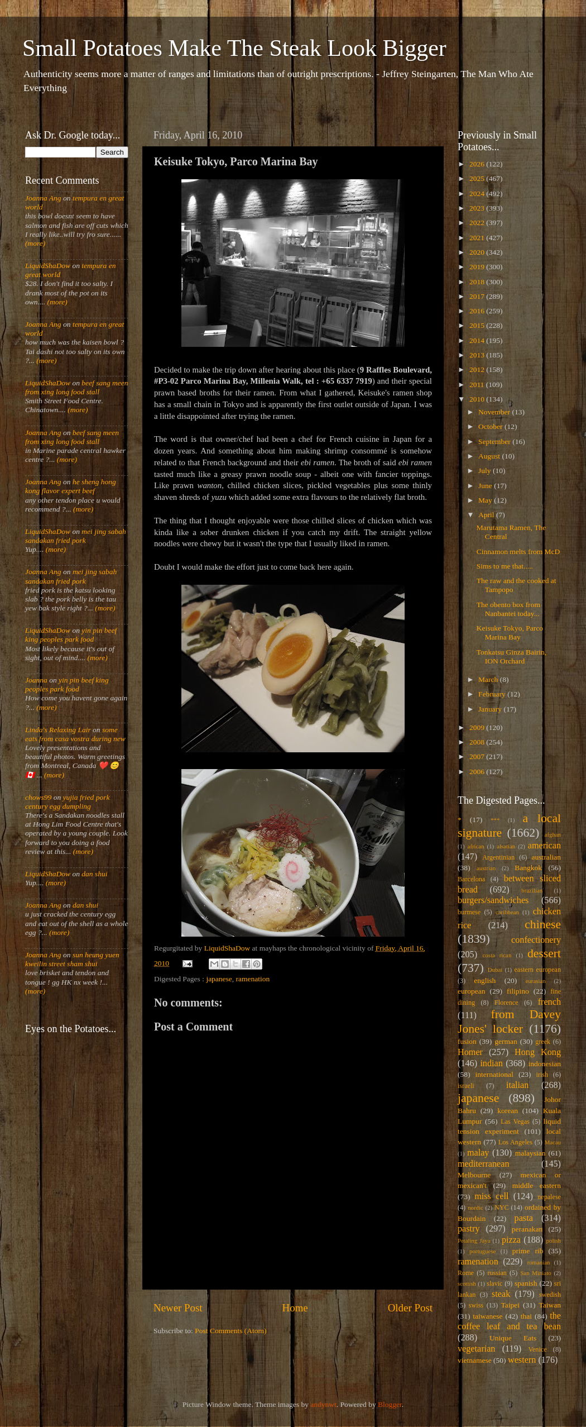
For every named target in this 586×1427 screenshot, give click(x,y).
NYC (501, 1207)
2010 (477, 399)
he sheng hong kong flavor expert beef (70, 486)
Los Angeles (515, 1142)
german (505, 1041)
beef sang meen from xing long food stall (76, 387)
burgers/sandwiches (493, 900)
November (495, 412)
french (549, 1002)
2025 (477, 178)
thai (526, 1316)
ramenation (253, 979)
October (491, 426)
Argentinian (498, 857)
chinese (543, 924)
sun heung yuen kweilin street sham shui (72, 959)
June (486, 485)
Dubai (495, 969)
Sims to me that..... (505, 566)
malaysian (530, 1153)
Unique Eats (512, 1338)
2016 (477, 311)
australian (546, 857)
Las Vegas (515, 1121)
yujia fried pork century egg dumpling (67, 801)
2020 (477, 252)
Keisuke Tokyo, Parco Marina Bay (510, 632)
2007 (477, 756)
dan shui (94, 874)
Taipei (510, 1305)
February (492, 694)
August (490, 456)
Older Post (410, 1308)
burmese (469, 912)
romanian (538, 1262)
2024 (477, 193)
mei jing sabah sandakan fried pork (75, 536)
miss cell (491, 1196)
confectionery (536, 940)
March (489, 679)
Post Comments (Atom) (230, 1330)
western (522, 1360)
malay (478, 1153)
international (494, 1074)
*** (495, 820)
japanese (219, 979)
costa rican (496, 955)
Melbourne (474, 1175)
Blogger (390, 1404)
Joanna (36, 680)
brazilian (531, 890)
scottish (467, 1283)
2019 (477, 267)
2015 (477, 325)
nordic (475, 1207)
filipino (518, 991)
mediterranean (484, 1164)
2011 (477, 384)
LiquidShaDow (47, 265)
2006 (477, 771)
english (485, 980)
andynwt (323, 1404)
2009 (477, 727)
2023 (477, 208)
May (486, 500)
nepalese (549, 1197)
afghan (553, 834)
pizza (511, 1240)
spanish (526, 1283)
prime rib (528, 1251)
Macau (553, 1142)
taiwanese (487, 1316)
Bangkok (528, 867)
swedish (550, 1295)
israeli (466, 1086)
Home (295, 1308)
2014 (477, 340)
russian (496, 1273)
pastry (469, 1229)
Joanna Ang (43, 198)
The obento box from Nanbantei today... (508, 609)
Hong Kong (538, 1052)
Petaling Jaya (474, 1240)
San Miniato (535, 1272)
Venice (538, 1349)
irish (542, 1074)
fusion (467, 1041)
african (476, 846)
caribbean (507, 912)
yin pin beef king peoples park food (71, 634)
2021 (477, 237)
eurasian (536, 980)
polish (553, 1240)
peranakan (527, 1229)
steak (501, 1294)
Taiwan (550, 1305)
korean (507, 1110)
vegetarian (476, 1349)
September (495, 441)
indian (491, 1063)
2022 (477, 222)
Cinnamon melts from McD (518, 551)
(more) (35, 243)
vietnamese (475, 1360)
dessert (544, 953)
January (490, 709)
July (485, 470)
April (487, 514)
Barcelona (471, 879)
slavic (494, 1283)
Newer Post (178, 1308)
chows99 (38, 797)
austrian (486, 868)
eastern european (537, 969)
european (471, 991)
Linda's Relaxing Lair (58, 730)
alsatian (506, 846)
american (544, 846)
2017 (477, 296)
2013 (477, 355)
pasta (524, 1218)
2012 (477, 369)
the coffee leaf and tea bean (509, 1321)
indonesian (545, 1063)
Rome (466, 1273)
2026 (477, 164)
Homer (470, 1052)
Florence (506, 1002)
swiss (476, 1305)
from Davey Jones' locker (509, 1021)
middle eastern (536, 1185)
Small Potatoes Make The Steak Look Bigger (234, 48)
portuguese (482, 1251)
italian (517, 1085)
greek (542, 1042)
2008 (477, 742)
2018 (477, 282)
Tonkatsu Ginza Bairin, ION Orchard (511, 656)
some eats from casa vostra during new (75, 734)
